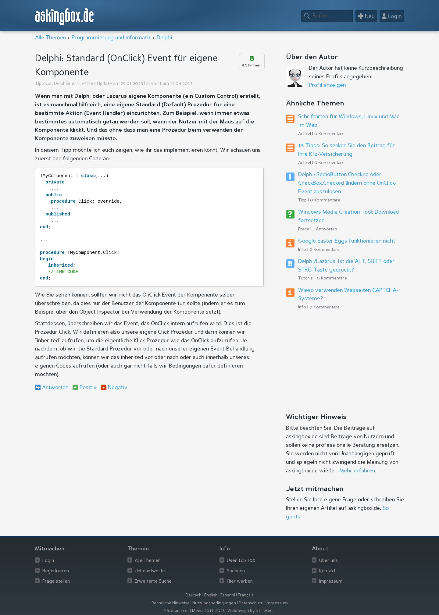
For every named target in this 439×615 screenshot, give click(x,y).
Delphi (164, 38)
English (211, 595)
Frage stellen (56, 581)
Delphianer (65, 84)
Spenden (236, 571)
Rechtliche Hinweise (171, 603)
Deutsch (194, 595)
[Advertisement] (149, 445)
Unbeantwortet (151, 571)
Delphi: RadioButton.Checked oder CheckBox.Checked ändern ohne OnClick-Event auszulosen (347, 183)
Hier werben (240, 581)
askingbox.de (64, 16)
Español (227, 595)
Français (246, 595)
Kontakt (327, 571)
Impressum (330, 581)
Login (48, 561)
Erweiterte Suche (153, 581)
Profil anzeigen (327, 85)
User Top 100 (241, 561)
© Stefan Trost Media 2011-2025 (194, 611)
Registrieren (55, 571)
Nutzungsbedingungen (214, 603)
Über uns (328, 561)
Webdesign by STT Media (251, 611)
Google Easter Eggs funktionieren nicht (346, 241)
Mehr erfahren (357, 471)
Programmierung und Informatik (111, 38)
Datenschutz (251, 603)
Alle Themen (50, 38)
